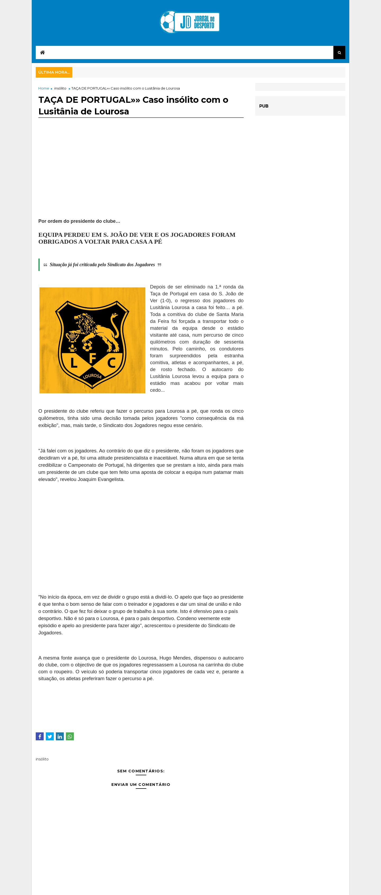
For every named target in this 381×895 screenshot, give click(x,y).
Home (43, 88)
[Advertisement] (141, 181)
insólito (60, 88)
